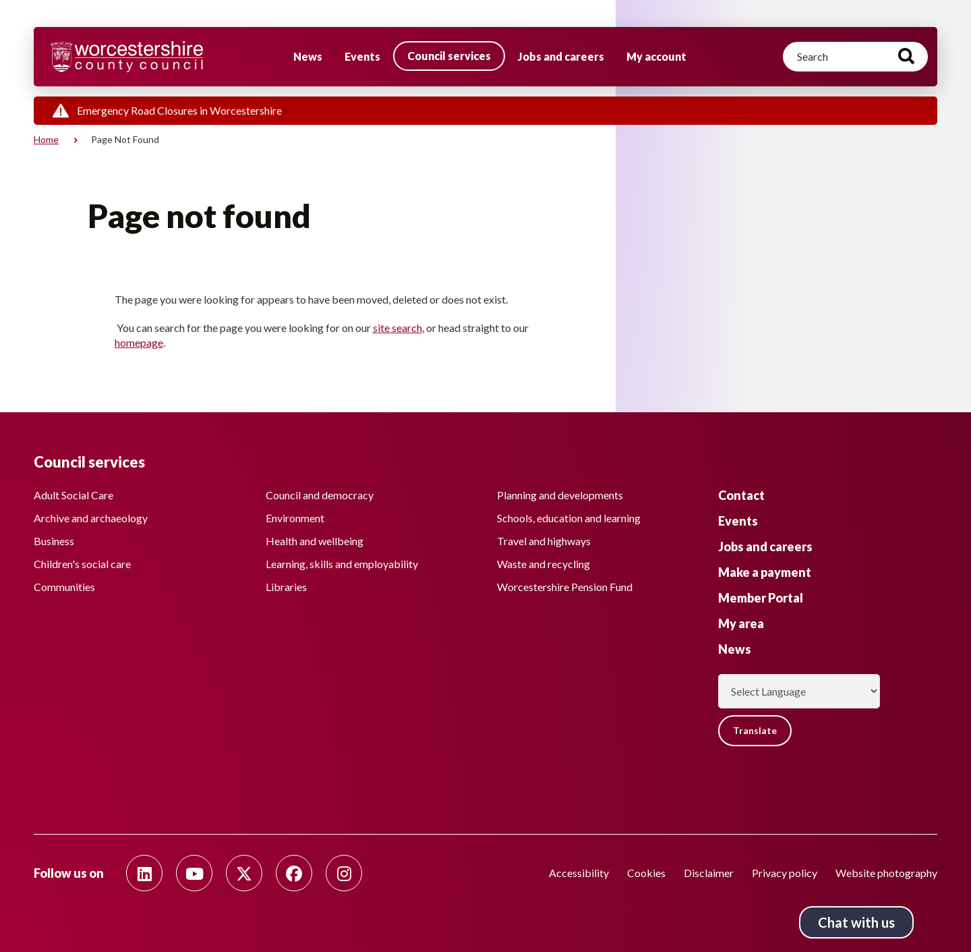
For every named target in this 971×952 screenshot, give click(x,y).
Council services (449, 55)
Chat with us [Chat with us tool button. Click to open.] (856, 922)
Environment (295, 518)
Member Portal (760, 597)
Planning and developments (560, 495)
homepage (139, 342)
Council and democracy (320, 495)
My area (741, 623)
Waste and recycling (543, 564)
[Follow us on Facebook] (294, 873)
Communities (64, 587)
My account (656, 56)
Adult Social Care (73, 495)
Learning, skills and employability (342, 564)
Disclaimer (709, 872)
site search (397, 327)
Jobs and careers (561, 56)
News (307, 56)
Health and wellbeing (314, 541)
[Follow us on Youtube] (194, 873)
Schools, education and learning (569, 518)
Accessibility (579, 872)
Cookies (646, 872)
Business (54, 541)
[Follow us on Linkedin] (144, 873)
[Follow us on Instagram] (344, 873)
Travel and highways (544, 541)
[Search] (855, 57)
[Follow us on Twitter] (244, 873)
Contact (741, 495)
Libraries (286, 587)
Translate (755, 730)
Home (46, 139)
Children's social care (82, 564)
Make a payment (764, 572)
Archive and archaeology (91, 518)
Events (362, 56)
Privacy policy (784, 872)
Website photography (886, 872)
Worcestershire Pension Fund (564, 587)
